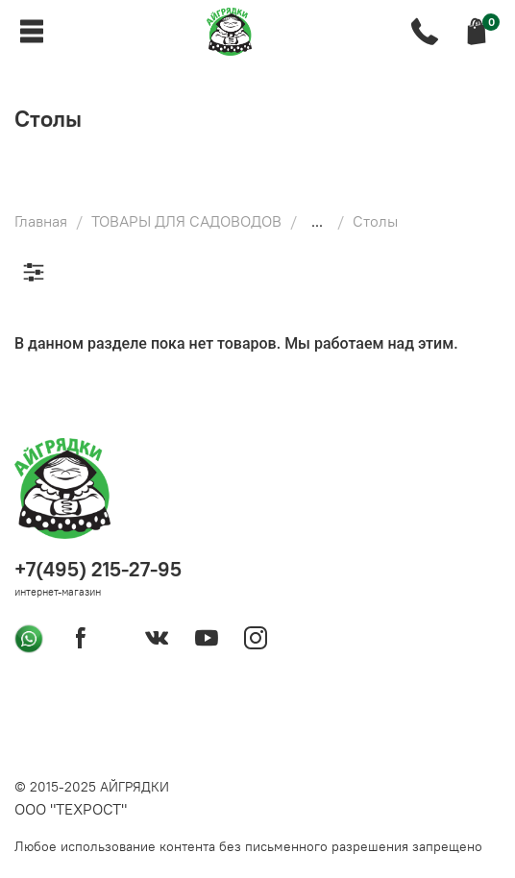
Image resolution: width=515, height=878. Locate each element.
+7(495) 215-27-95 (98, 569)
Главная (40, 221)
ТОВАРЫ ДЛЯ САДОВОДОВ (186, 221)
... (317, 221)
